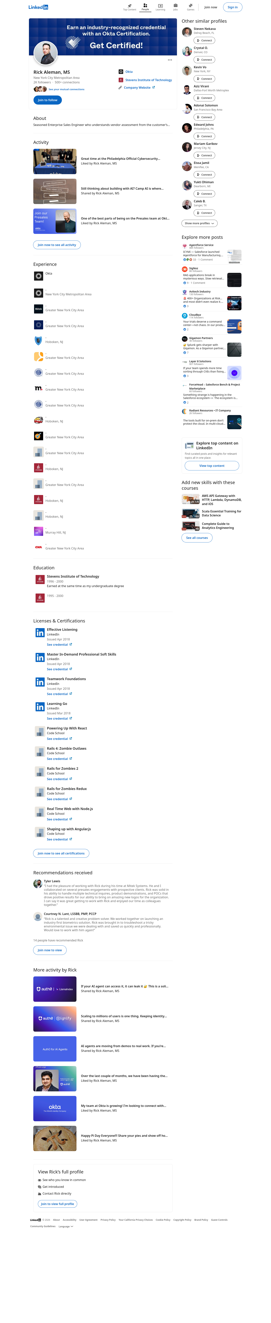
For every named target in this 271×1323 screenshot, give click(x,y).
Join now (211, 7)
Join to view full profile (57, 1204)
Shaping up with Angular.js (69, 829)
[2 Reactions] (185, 329)
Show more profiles (199, 223)
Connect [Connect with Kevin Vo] (204, 79)
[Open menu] (170, 60)
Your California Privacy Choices (136, 1219)
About (56, 1219)
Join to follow (47, 100)
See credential (59, 644)
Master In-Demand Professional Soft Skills (81, 654)
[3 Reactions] (185, 306)
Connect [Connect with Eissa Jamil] (204, 174)
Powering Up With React (67, 728)
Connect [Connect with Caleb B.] (204, 213)
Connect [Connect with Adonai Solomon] (204, 117)
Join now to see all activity (57, 245)
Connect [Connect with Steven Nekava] (204, 40)
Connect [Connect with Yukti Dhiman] (204, 194)
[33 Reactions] (189, 259)
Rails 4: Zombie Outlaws (66, 748)
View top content (211, 466)
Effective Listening (62, 629)
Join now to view (50, 950)
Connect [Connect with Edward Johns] (204, 136)
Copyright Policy (182, 1219)
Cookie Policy (163, 1219)
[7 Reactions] (185, 353)
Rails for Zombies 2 (62, 768)
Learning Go (57, 703)
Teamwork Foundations (66, 679)
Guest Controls (219, 1219)
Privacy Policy (107, 1219)
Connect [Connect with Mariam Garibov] (204, 155)
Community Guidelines (42, 1226)
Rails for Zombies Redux (67, 788)
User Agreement (88, 1219)
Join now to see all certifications (61, 853)
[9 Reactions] (185, 283)
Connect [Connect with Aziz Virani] (204, 98)
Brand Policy (201, 1219)
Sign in (233, 7)
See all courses (197, 538)
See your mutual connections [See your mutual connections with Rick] (66, 89)
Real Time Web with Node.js (70, 808)
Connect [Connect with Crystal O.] (204, 59)
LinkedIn (53, 634)
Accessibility (69, 1219)
